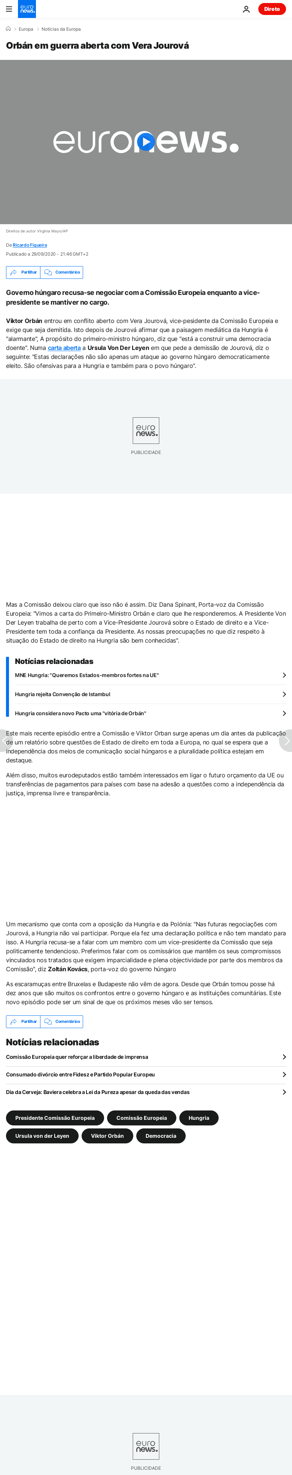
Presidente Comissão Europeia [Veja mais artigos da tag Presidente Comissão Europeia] (55, 1117)
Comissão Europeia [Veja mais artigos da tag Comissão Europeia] (141, 1117)
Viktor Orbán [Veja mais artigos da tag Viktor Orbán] (107, 1135)
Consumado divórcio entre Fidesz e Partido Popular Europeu (80, 1074)
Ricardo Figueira (30, 245)
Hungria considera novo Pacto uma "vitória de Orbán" (80, 713)
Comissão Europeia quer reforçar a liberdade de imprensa (77, 1057)
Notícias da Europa (61, 29)
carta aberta (64, 347)
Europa (26, 29)
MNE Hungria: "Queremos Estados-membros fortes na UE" (87, 675)
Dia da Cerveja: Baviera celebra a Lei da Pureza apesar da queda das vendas (97, 1092)
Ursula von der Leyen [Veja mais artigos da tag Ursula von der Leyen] (42, 1135)
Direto (272, 9)
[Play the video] (146, 142)
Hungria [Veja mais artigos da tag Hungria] (199, 1117)
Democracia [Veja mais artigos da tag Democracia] (161, 1135)
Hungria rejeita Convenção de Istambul (62, 694)
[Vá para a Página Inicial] (27, 9)
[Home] (8, 28)
